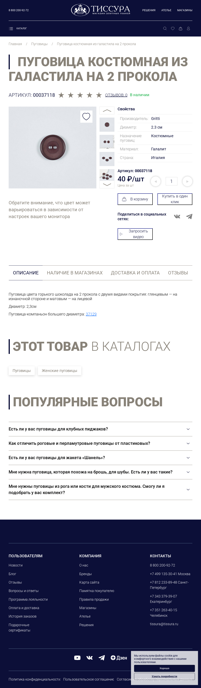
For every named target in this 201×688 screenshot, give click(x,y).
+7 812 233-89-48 (163, 582)
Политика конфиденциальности (34, 679)
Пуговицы (22, 370)
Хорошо (164, 668)
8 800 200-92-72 (162, 565)
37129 (91, 314)
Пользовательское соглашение (88, 679)
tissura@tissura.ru (164, 624)
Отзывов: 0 (116, 95)
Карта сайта (89, 582)
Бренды (85, 574)
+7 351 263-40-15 (163, 610)
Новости (16, 565)
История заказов (23, 616)
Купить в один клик (175, 199)
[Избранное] (173, 29)
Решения (148, 10)
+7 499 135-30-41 (163, 574)
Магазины (184, 10)
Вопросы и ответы (24, 591)
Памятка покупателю (96, 591)
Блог (12, 574)
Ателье (166, 10)
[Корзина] (181, 29)
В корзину (135, 199)
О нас (83, 565)
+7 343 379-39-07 (163, 596)
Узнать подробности (164, 676)
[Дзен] (119, 657)
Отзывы (15, 582)
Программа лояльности (28, 599)
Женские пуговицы (59, 370)
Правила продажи (94, 599)
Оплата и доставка (24, 608)
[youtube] (77, 657)
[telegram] (102, 657)
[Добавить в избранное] (86, 117)
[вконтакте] (89, 657)
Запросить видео (134, 234)
